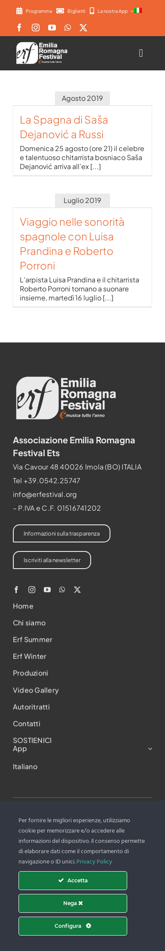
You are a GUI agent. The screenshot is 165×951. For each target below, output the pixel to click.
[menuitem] (138, 10)
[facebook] (19, 27)
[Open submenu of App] (148, 750)
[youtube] (52, 27)
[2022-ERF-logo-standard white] (42, 43)
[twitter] (83, 27)
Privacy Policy (94, 862)
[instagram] (36, 27)
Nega (73, 903)
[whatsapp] (67, 27)
